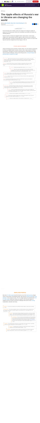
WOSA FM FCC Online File (34, 407)
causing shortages (30, 79)
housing (33, 141)
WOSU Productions (18, 415)
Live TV (29, 1)
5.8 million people (10, 136)
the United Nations (14, 185)
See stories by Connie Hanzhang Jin (8, 388)
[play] (3, 5)
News (16, 406)
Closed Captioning (25, 413)
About (24, 404)
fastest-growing (29, 136)
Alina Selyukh (7, 23)
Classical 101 (17, 408)
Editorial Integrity (25, 406)
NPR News (3, 11)
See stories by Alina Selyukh (12, 372)
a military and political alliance (28, 303)
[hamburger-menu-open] (2, 2)
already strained (29, 137)
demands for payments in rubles (22, 252)
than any (18, 302)
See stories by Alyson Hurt (6, 381)
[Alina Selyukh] (3, 368)
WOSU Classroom (17, 413)
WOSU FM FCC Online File (34, 404)
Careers (24, 408)
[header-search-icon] (16, 1)
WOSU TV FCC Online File (34, 409)
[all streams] (38, 5)
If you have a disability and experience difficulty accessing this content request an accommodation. (34, 413)
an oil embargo (14, 249)
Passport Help (25, 415)
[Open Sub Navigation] (24, 1)
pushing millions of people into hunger (10, 80)
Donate (36, 1)
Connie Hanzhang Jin (20, 23)
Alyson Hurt (13, 23)
